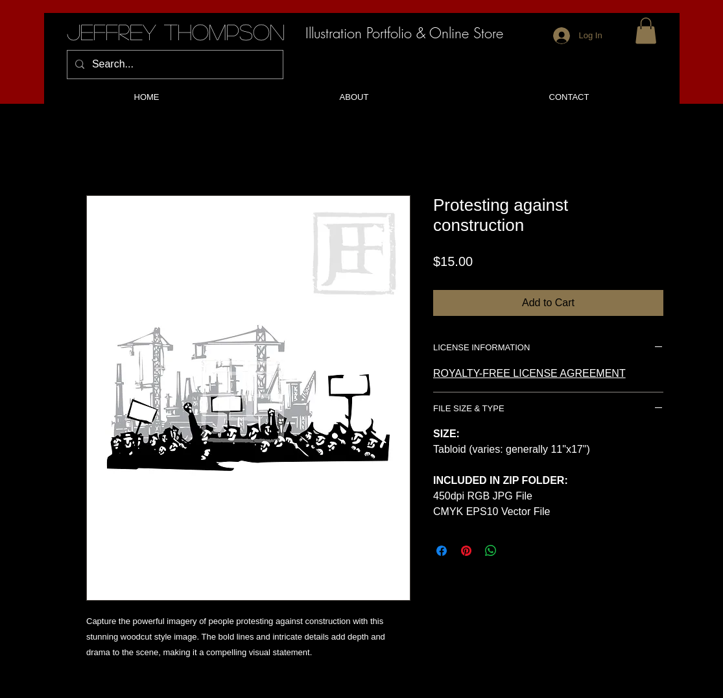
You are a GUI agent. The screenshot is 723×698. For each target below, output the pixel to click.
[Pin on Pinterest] (466, 551)
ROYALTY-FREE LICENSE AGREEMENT (529, 373)
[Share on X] (515, 551)
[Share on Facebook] (441, 551)
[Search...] (173, 64)
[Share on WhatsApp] (491, 551)
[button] (646, 31)
